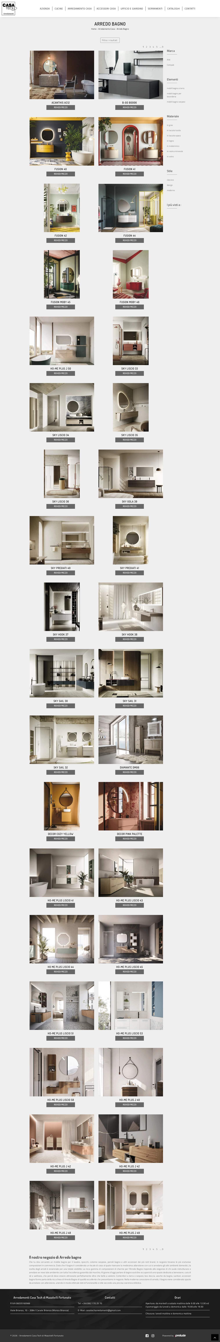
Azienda (45, 8)
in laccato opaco (174, 135)
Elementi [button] (172, 79)
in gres (170, 125)
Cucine (59, 8)
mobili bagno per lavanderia (174, 95)
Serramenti (155, 8)
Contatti (190, 8)
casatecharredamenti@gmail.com (103, 1310)
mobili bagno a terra (175, 88)
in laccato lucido (174, 130)
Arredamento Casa (80, 8)
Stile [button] (169, 171)
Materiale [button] (173, 116)
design (170, 185)
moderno (171, 190)
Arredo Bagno (123, 28)
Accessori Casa (106, 8)
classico (170, 179)
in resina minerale (175, 151)
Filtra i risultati (109, 40)
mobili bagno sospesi (176, 101)
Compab (170, 64)
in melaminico (173, 145)
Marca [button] (171, 51)
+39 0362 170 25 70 (92, 1303)
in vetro (170, 156)
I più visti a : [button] (174, 205)
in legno (170, 140)
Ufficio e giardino (132, 8)
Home (93, 28)
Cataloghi (173, 8)
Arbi (168, 59)
